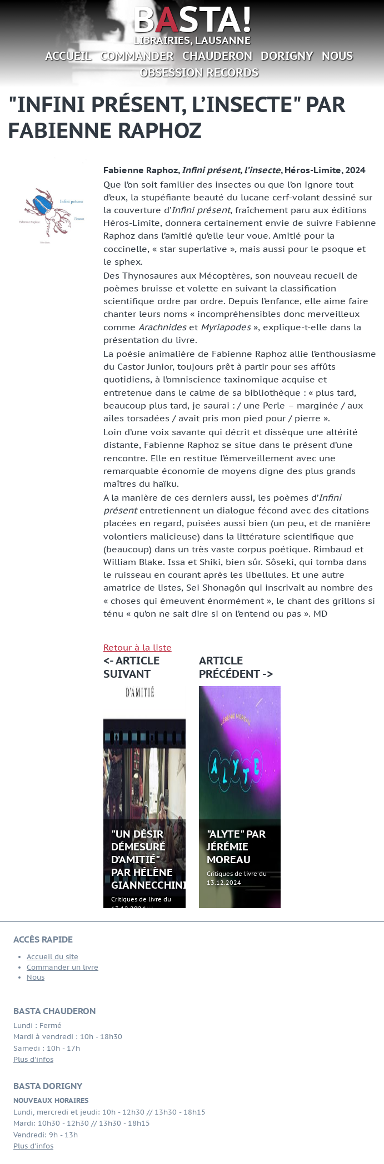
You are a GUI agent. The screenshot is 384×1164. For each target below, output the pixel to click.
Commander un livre (62, 967)
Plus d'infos (33, 1059)
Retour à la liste (137, 647)
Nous (337, 55)
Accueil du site (52, 956)
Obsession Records (198, 72)
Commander (137, 55)
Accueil (68, 55)
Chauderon (217, 55)
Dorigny (287, 55)
